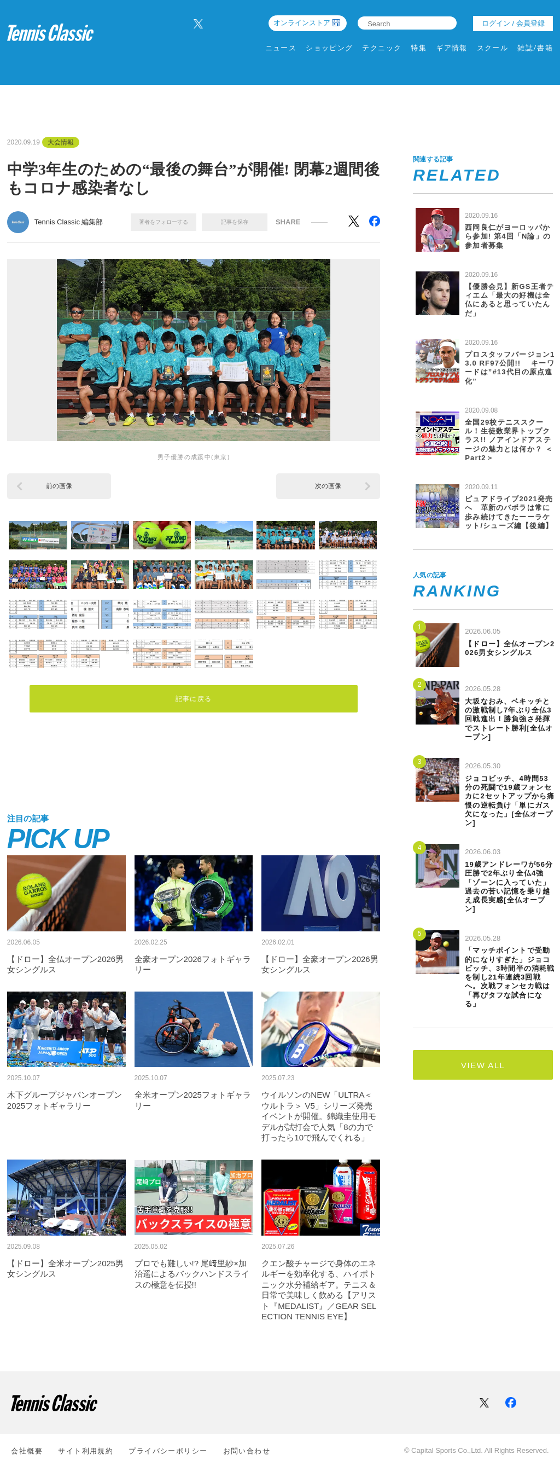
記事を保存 (234, 222)
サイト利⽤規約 (85, 1449)
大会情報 (61, 142)
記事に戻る (194, 697)
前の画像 (59, 486)
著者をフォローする (163, 222)
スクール (493, 47)
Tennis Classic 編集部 (68, 221)
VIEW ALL (483, 1065)
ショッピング (329, 47)
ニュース (281, 47)
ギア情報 (452, 47)
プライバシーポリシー (168, 1449)
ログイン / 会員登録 (513, 23)
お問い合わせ (247, 1449)
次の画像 (328, 486)
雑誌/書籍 (535, 47)
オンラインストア (301, 23)
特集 (419, 47)
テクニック (381, 47)
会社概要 (27, 1449)
